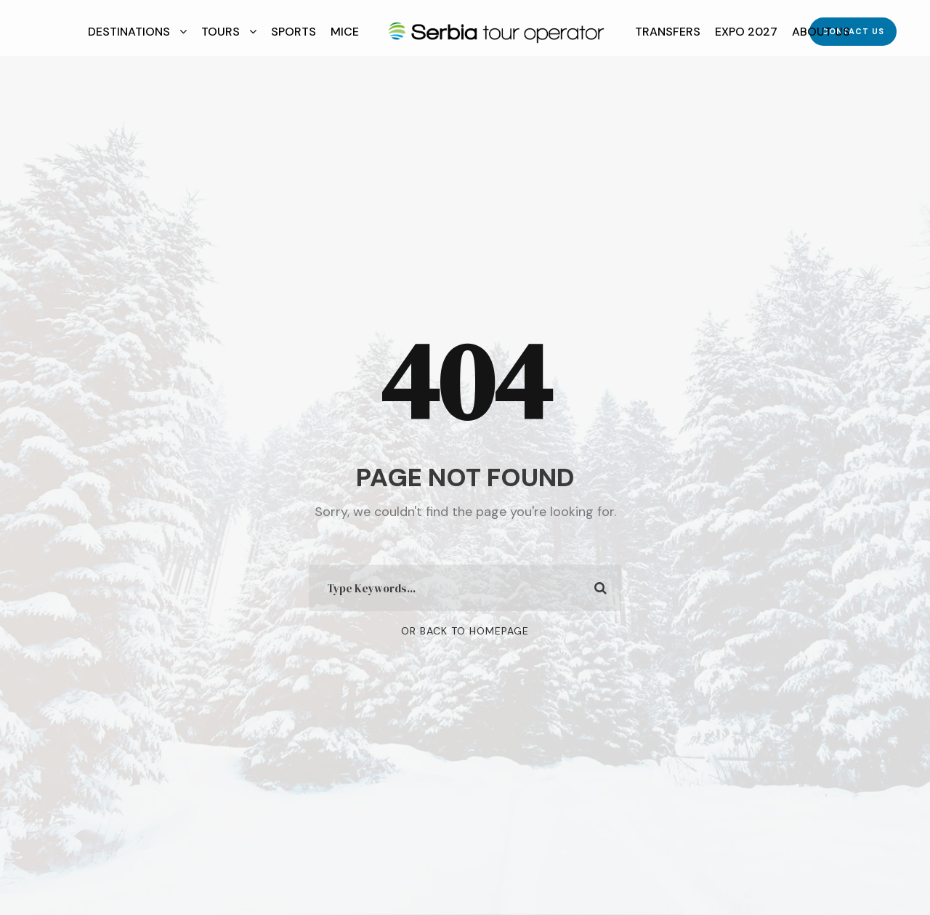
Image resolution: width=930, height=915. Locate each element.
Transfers (667, 31)
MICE (345, 31)
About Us (821, 31)
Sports (293, 31)
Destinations (129, 31)
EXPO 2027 (746, 31)
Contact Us (853, 31)
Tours (220, 31)
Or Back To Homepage (465, 630)
